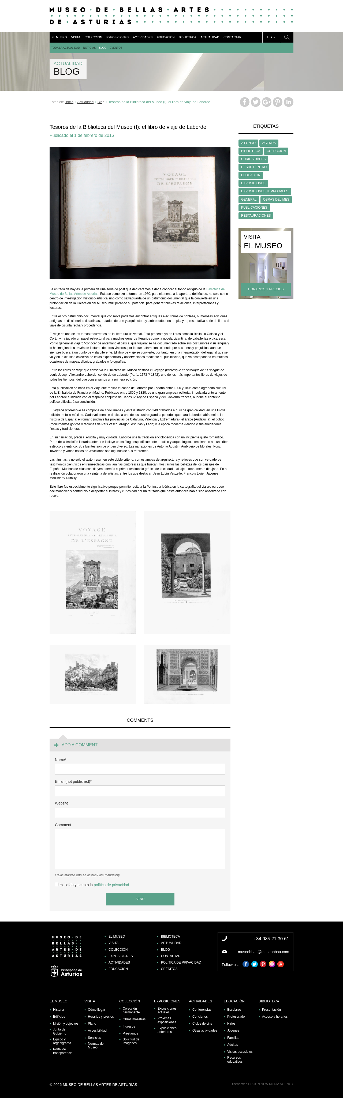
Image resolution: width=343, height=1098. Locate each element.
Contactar (232, 37)
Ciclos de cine (202, 1023)
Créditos (169, 969)
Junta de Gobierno (59, 1031)
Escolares (234, 1009)
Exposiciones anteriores (167, 1030)
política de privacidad (111, 885)
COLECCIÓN (276, 151)
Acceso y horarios (275, 1016)
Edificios (59, 1016)
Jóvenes (233, 1030)
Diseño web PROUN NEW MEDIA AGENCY (261, 1084)
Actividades (142, 37)
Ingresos (129, 1026)
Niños (231, 1023)
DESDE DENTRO (254, 167)
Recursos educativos (235, 1059)
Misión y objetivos (66, 1023)
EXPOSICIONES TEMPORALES (264, 191)
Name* (60, 760)
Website (61, 803)
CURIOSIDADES (253, 159)
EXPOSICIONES (253, 183)
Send (140, 899)
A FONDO (248, 143)
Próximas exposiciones (167, 1020)
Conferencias (201, 1009)
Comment (63, 825)
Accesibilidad (97, 1030)
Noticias (89, 47)
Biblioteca (187, 37)
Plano (92, 1023)
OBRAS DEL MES (276, 199)
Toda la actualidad (65, 47)
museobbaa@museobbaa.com (263, 952)
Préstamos (130, 1033)
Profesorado (236, 1016)
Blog (102, 47)
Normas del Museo (96, 1045)
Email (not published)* (73, 781)
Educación (165, 37)
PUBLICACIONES (254, 207)
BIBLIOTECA (250, 151)
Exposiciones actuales (167, 1010)
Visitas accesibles (240, 1052)
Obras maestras (134, 1019)
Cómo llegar (96, 1009)
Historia (58, 1009)
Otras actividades (204, 1030)
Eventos (116, 47)
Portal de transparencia (63, 1051)
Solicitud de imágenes (131, 1041)
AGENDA (269, 143)
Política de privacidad (181, 962)
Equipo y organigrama (62, 1041)
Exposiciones (117, 37)
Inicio (69, 102)
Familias (233, 1038)
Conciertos (200, 1016)
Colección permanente (131, 1010)
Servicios (94, 1038)
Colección (93, 37)
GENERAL (248, 199)
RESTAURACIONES (256, 215)
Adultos (232, 1045)
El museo (59, 37)
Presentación (271, 1009)
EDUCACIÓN (250, 175)
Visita (75, 37)
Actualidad (209, 37)
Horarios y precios (101, 1016)
